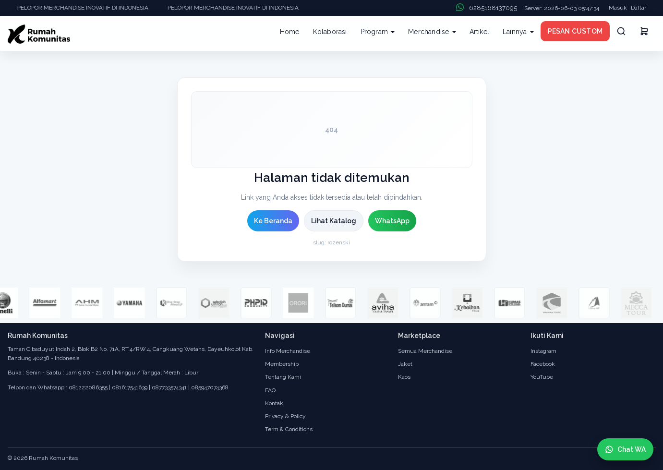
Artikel (479, 32)
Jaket (405, 364)
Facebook (542, 364)
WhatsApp (392, 221)
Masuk (618, 7)
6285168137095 (493, 8)
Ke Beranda (273, 221)
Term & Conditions (289, 429)
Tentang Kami (283, 377)
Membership (282, 364)
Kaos (404, 377)
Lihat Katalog (333, 221)
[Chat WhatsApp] (625, 449)
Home (290, 32)
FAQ (270, 390)
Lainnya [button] (518, 32)
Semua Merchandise (425, 351)
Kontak (274, 403)
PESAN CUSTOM (575, 31)
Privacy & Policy (285, 416)
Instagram (543, 351)
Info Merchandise (287, 351)
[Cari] (621, 31)
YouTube (541, 377)
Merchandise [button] (432, 32)
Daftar (638, 7)
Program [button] (378, 32)
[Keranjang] (644, 32)
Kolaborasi (330, 32)
